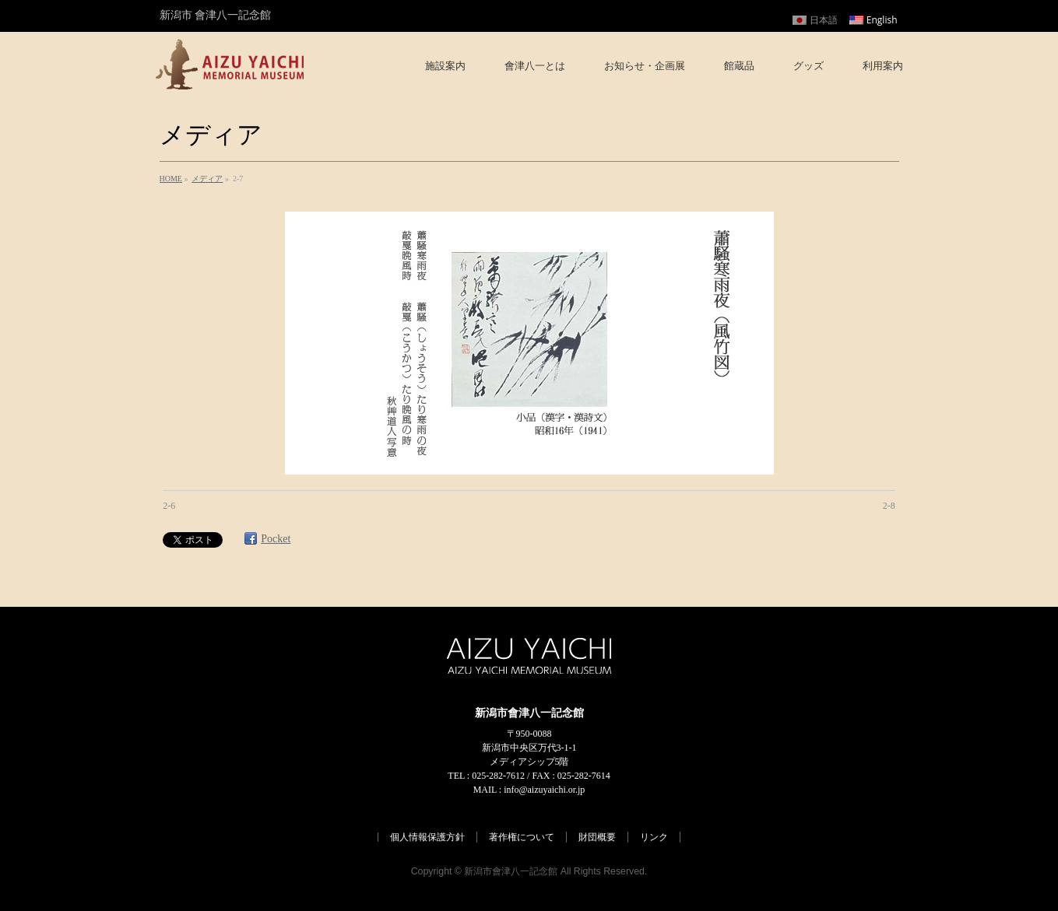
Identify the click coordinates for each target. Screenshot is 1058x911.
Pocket (275, 539)
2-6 (169, 505)
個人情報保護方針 (427, 837)
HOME (171, 178)
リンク (654, 837)
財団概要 (597, 837)
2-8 (889, 505)
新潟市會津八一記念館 (510, 871)
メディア (207, 178)
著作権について (521, 837)
